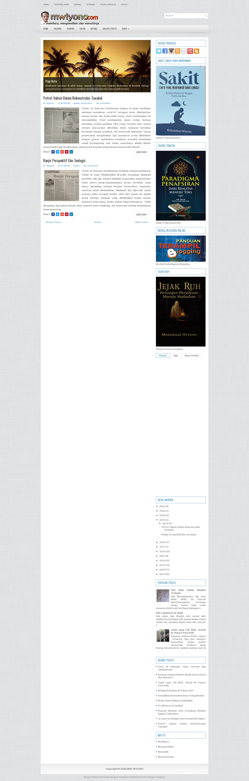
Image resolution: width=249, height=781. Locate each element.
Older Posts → (143, 222)
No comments (103, 103)
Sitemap (91, 4)
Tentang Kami (61, 4)
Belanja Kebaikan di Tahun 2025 (176, 690)
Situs (125, 4)
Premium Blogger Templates (114, 777)
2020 (162, 542)
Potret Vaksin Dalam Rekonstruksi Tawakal (72, 98)
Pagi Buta (51, 81)
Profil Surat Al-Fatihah (170, 705)
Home (46, 4)
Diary (127, 27)
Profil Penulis (108, 4)
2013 (162, 565)
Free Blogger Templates (154, 777)
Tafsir (82, 28)
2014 (162, 560)
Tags (175, 355)
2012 (162, 569)
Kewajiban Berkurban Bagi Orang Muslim (181, 695)
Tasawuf (57, 28)
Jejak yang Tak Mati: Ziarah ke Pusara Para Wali (188, 631)
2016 (162, 551)
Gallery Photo (110, 28)
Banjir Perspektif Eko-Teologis (64, 160)
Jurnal (77, 4)
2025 (162, 506)
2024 (162, 510)
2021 (162, 520)
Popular (163, 355)
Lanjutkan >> (142, 152)
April (165, 523)
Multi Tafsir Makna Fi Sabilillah (175, 700)
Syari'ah (70, 28)
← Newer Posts (52, 222)
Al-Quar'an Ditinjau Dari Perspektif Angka (181, 718)
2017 (162, 546)
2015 (162, 556)
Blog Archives (192, 355)
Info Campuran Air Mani (169, 613)
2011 (162, 574)
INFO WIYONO (135, 769)
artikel (77, 103)
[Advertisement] (181, 412)
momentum (86, 103)
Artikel (94, 28)
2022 (162, 515)
